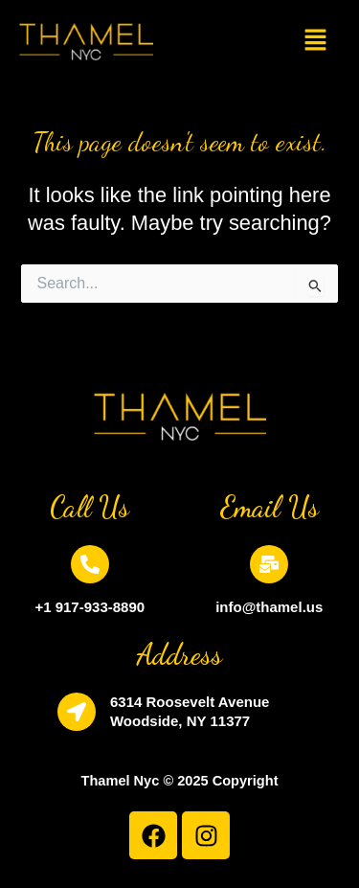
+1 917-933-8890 (89, 607)
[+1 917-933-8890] (90, 564)
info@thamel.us (269, 607)
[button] (315, 41)
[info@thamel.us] (269, 564)
